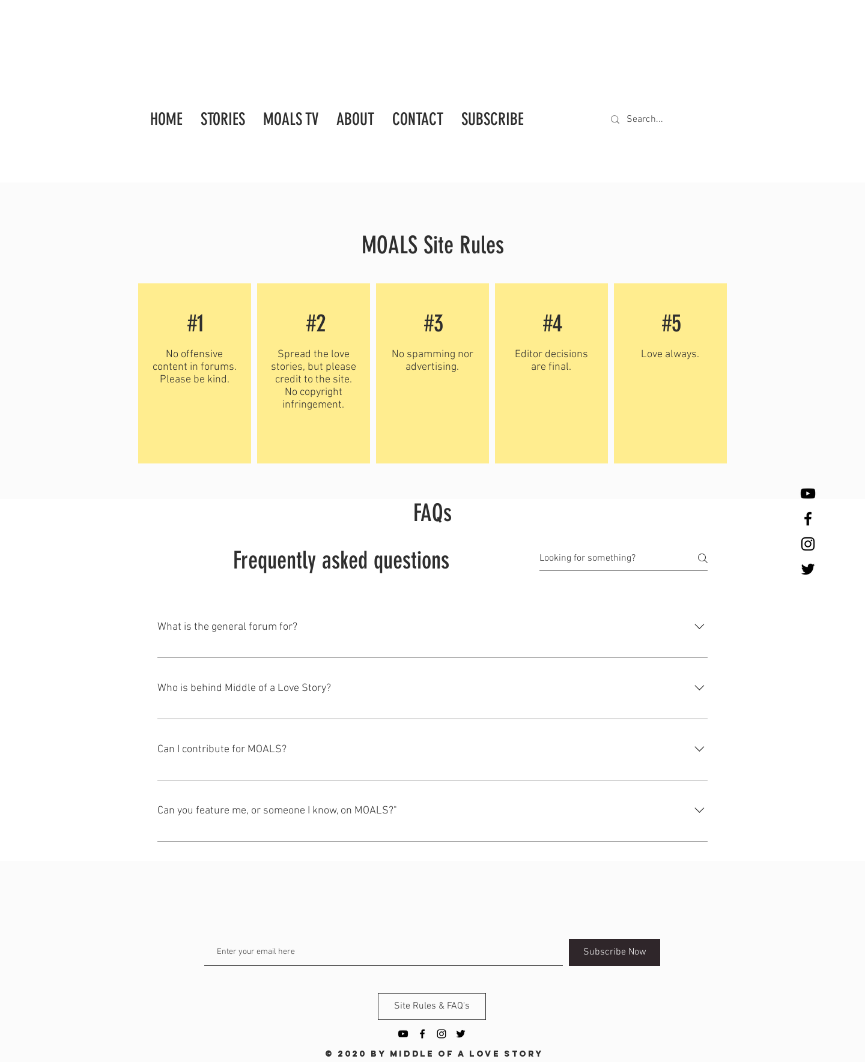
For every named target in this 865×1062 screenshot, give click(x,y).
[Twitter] (808, 569)
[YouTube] (808, 493)
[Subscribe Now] (614, 952)
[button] (492, 116)
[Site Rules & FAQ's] (432, 1006)
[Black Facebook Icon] (808, 519)
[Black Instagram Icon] (808, 544)
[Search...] (658, 119)
